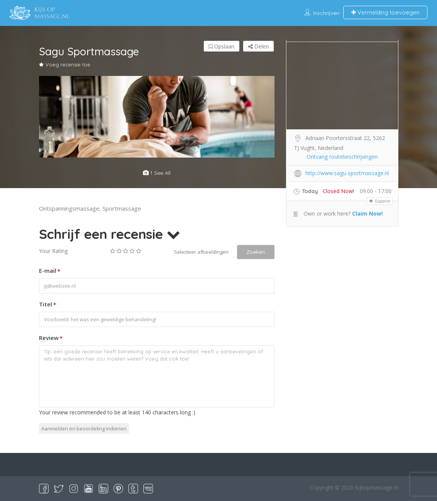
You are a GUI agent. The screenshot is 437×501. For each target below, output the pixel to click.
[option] (157, 117)
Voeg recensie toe (64, 64)
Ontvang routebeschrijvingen (342, 156)
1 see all (157, 172)
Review (51, 338)
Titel (47, 305)
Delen (258, 46)
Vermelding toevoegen (385, 12)
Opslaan (221, 46)
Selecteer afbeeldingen (201, 251)
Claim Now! (367, 213)
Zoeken (256, 252)
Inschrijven (326, 13)
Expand (379, 201)
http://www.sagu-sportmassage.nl (347, 173)
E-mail (49, 271)
